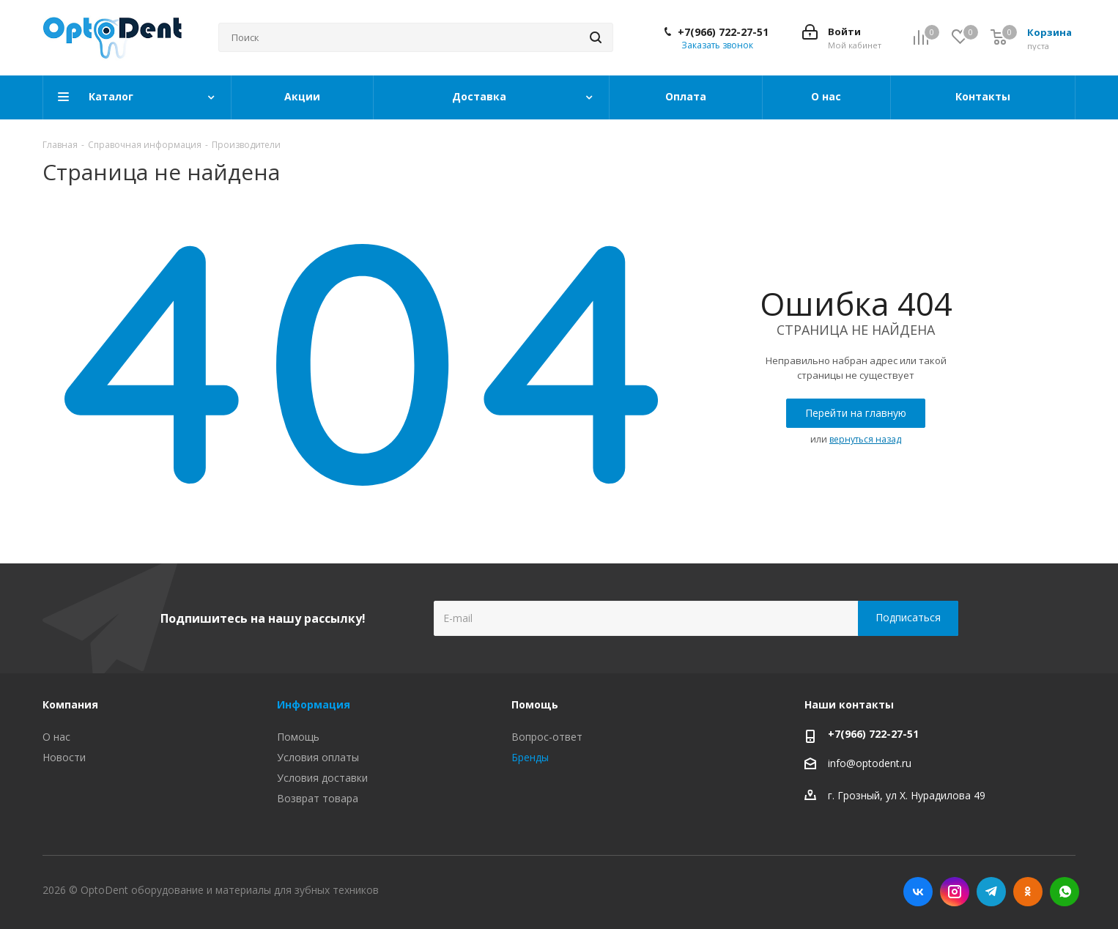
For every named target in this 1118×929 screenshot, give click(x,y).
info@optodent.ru (869, 763)
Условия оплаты (318, 757)
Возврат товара (317, 798)
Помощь (298, 737)
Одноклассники (1028, 891)
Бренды (530, 757)
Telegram (991, 891)
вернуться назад (865, 439)
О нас (56, 737)
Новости (64, 757)
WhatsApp (1064, 891)
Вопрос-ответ (546, 737)
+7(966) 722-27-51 (723, 32)
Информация (313, 704)
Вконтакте (918, 891)
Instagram (954, 891)
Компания (70, 704)
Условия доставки (322, 778)
